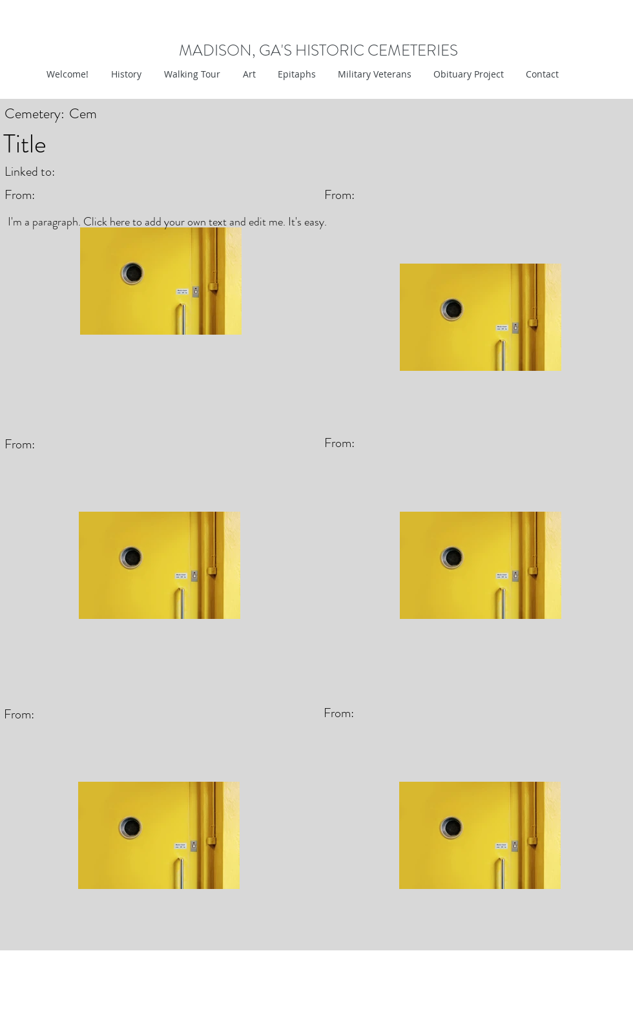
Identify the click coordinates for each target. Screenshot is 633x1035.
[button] (247, 74)
